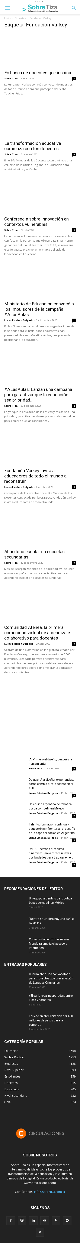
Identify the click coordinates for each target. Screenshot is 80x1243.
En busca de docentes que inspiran (38, 72)
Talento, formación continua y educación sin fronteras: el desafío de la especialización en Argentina (52, 829)
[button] (7, 8)
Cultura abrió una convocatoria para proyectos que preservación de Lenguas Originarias (51, 978)
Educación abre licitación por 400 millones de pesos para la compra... (51, 1020)
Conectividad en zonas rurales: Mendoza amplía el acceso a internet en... (49, 944)
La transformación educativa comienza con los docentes (32, 146)
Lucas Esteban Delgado (18, 320)
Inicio (7, 18)
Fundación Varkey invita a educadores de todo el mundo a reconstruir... (35, 476)
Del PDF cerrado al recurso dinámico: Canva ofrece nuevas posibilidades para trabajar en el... (51, 853)
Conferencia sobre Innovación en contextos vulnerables (36, 221)
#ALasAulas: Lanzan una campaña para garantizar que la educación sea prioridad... (38, 395)
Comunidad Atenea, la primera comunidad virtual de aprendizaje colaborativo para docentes (37, 633)
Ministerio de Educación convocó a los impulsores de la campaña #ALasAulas (39, 309)
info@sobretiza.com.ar (49, 1192)
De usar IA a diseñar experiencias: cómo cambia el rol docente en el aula (51, 784)
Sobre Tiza (11, 78)
